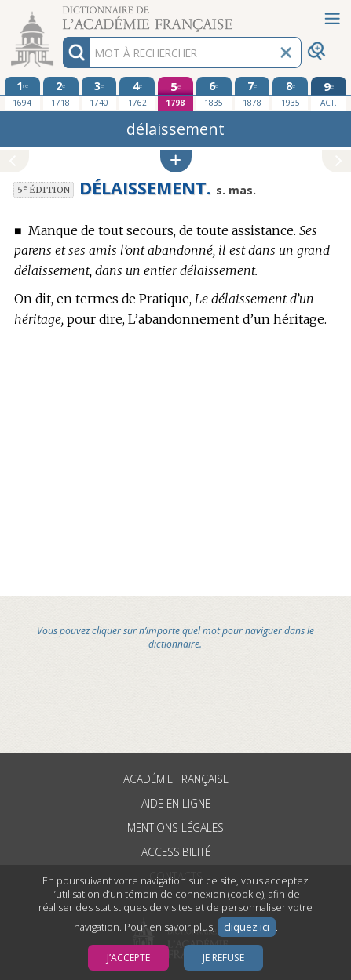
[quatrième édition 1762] (137, 93)
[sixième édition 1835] (214, 93)
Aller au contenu (61, 14)
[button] (176, 161)
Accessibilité (175, 851)
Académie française (176, 778)
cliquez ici (246, 927)
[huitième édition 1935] (290, 93)
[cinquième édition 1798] (175, 94)
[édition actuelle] (328, 94)
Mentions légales (175, 827)
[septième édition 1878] (252, 93)
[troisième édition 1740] (99, 93)
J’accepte (128, 957)
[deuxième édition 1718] (61, 93)
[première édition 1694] (22, 93)
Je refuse (223, 957)
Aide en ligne (175, 803)
